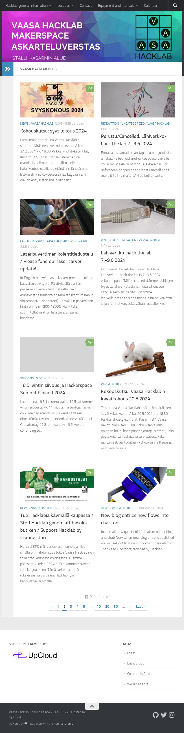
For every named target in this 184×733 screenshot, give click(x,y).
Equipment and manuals (116, 5)
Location (63, 5)
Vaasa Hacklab (42, 124)
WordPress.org (137, 684)
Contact (86, 5)
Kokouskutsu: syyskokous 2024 (53, 131)
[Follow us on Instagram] (172, 715)
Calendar (150, 5)
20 (107, 606)
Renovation (110, 124)
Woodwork (78, 241)
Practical (108, 240)
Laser (24, 241)
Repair (37, 241)
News (24, 124)
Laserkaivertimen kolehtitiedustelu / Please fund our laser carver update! (56, 261)
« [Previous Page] (51, 606)
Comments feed (138, 674)
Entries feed (135, 663)
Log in (131, 653)
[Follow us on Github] (156, 715)
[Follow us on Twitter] (164, 715)
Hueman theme (63, 723)
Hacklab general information (26, 5)
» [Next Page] (130, 606)
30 (116, 606)
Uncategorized (133, 124)
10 (99, 606)
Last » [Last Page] (141, 606)
